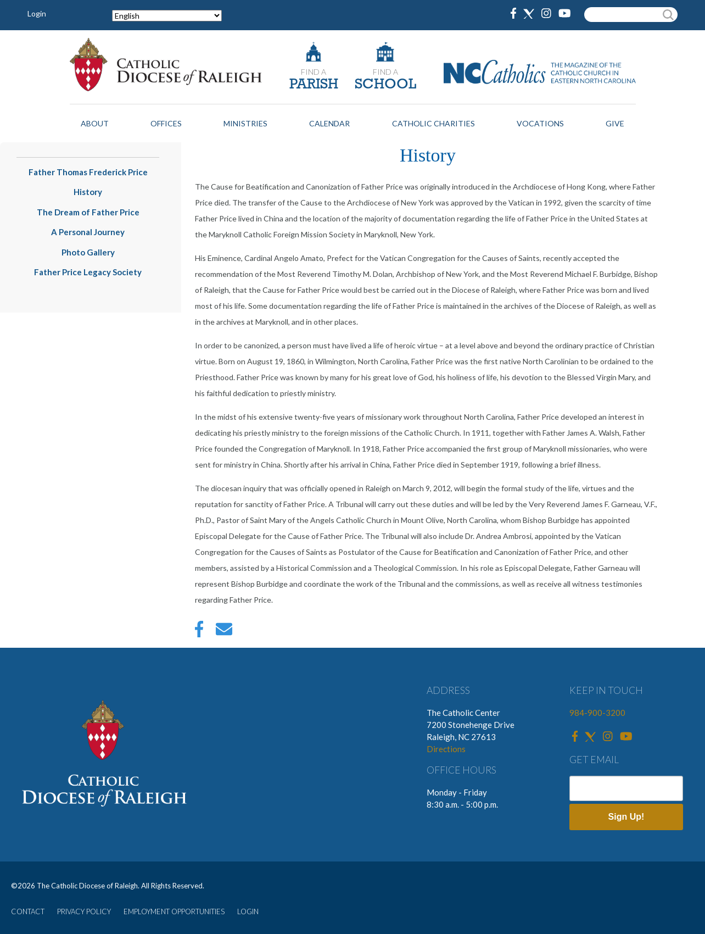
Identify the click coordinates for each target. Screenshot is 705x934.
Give (615, 123)
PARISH (313, 84)
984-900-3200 (597, 713)
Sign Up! (626, 816)
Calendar (329, 123)
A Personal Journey (88, 232)
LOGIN (248, 911)
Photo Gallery (88, 252)
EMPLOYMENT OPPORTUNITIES (174, 911)
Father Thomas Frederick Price (88, 172)
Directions (446, 749)
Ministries (245, 123)
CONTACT (27, 911)
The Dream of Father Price (88, 212)
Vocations (540, 123)
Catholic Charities (433, 123)
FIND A (313, 71)
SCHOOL (385, 84)
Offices (166, 123)
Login (36, 13)
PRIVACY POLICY (84, 911)
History (88, 192)
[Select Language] (167, 15)
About (95, 123)
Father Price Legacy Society (88, 272)
